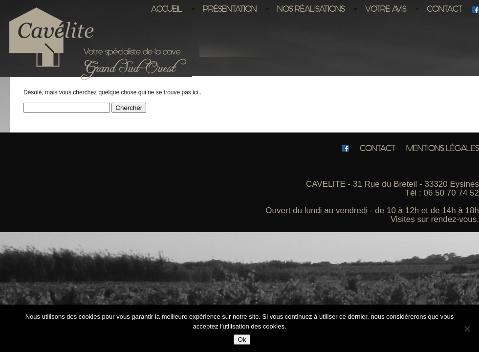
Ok (242, 339)
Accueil (166, 9)
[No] (467, 328)
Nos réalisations (311, 9)
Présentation (230, 9)
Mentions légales (442, 148)
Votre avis (385, 9)
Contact (444, 9)
